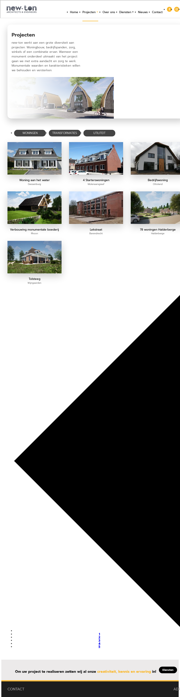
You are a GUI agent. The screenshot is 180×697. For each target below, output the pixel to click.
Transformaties (64, 133)
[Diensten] (168, 670)
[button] (34, 164)
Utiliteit (99, 133)
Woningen (30, 133)
